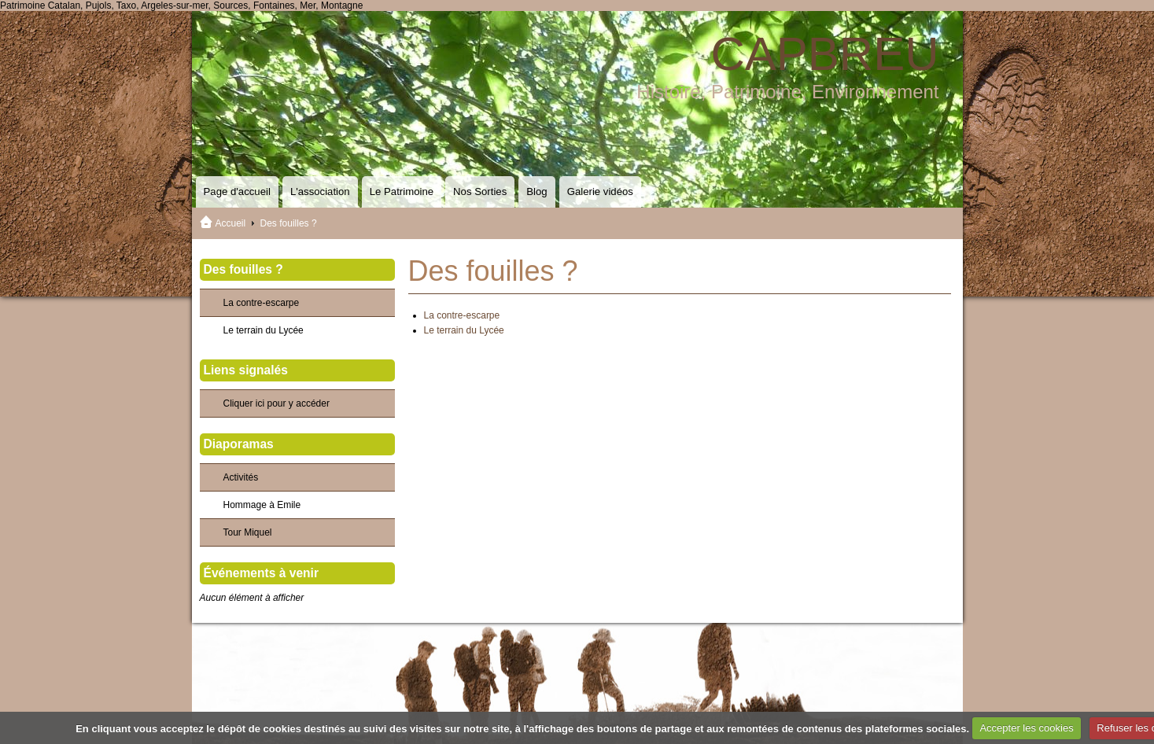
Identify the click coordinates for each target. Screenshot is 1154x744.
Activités (241, 477)
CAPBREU (824, 54)
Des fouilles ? (243, 269)
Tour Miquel (247, 532)
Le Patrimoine (401, 191)
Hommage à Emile (262, 504)
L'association (320, 191)
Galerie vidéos (600, 191)
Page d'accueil (237, 191)
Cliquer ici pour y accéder (276, 403)
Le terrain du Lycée (464, 330)
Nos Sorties (480, 191)
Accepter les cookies (1026, 728)
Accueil (231, 223)
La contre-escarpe (462, 315)
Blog (536, 191)
